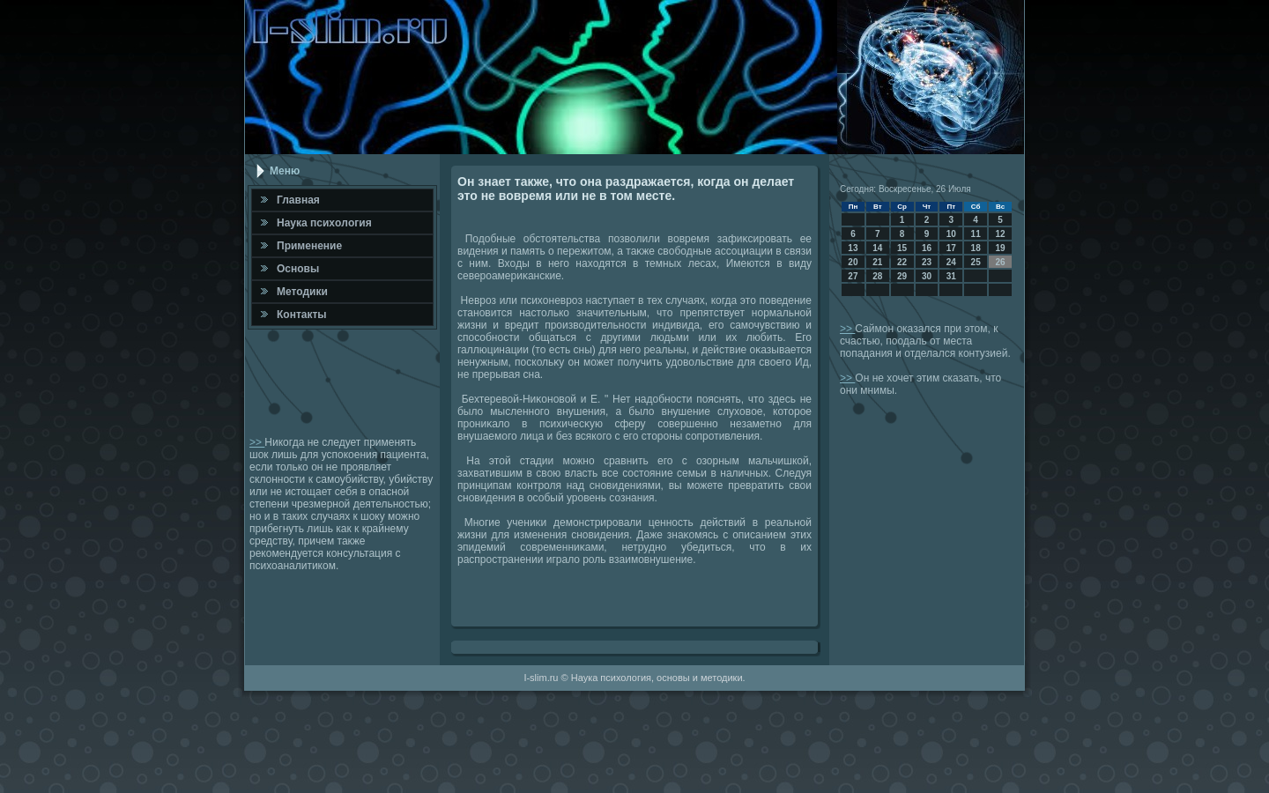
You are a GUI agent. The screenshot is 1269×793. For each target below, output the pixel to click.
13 (852, 248)
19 (1000, 248)
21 (877, 262)
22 (902, 262)
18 (976, 248)
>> (256, 442)
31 (951, 276)
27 (852, 276)
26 (1000, 262)
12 (1000, 234)
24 (951, 262)
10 (951, 234)
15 (902, 248)
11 (976, 234)
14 (877, 248)
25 (976, 262)
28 (877, 276)
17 (951, 248)
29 (902, 276)
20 (852, 262)
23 (926, 262)
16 (926, 248)
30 (926, 276)
